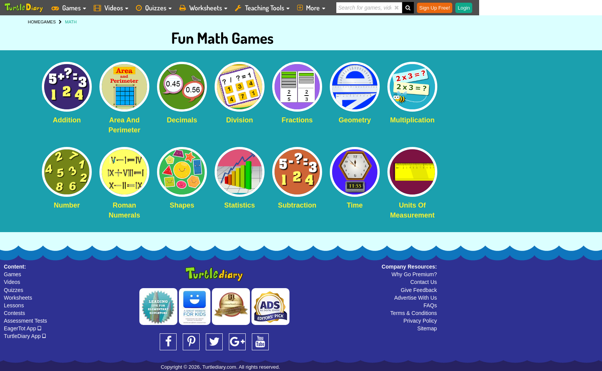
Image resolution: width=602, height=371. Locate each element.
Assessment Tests (25, 321)
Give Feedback (419, 290)
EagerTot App (22, 328)
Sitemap (427, 328)
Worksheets (18, 298)
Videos (12, 282)
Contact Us (423, 282)
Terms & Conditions (413, 313)
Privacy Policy (420, 321)
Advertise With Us (415, 298)
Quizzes (13, 290)
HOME (34, 22)
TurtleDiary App (25, 336)
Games (12, 274)
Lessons (14, 305)
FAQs (430, 305)
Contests (14, 313)
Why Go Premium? (414, 274)
